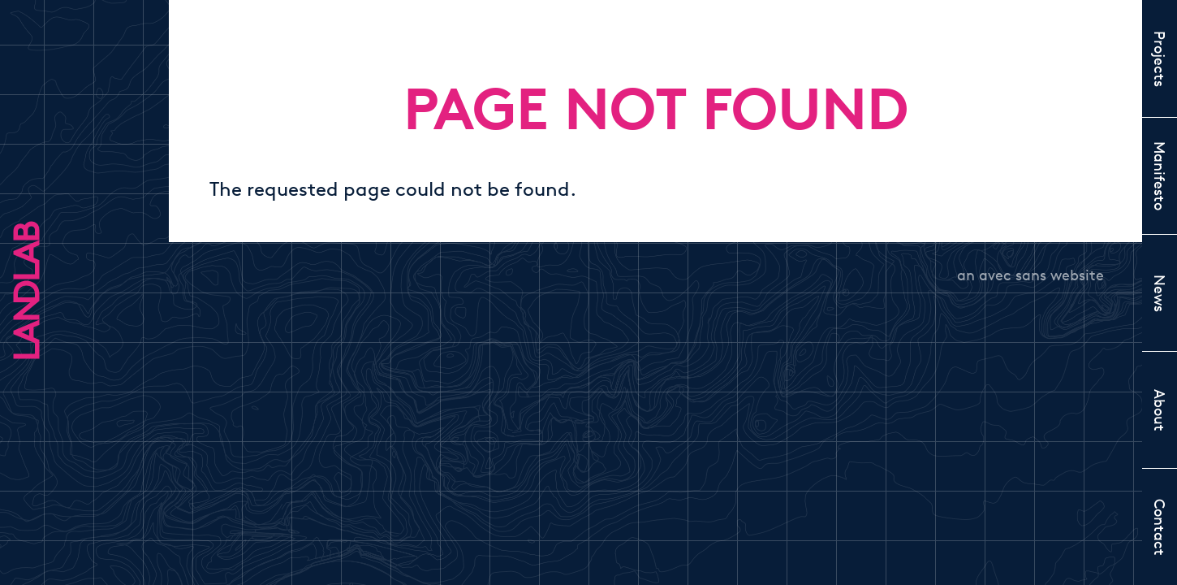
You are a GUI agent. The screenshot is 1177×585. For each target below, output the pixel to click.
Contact (1160, 527)
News (1160, 293)
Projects (1160, 59)
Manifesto (1160, 175)
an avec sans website (1030, 275)
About (1160, 410)
